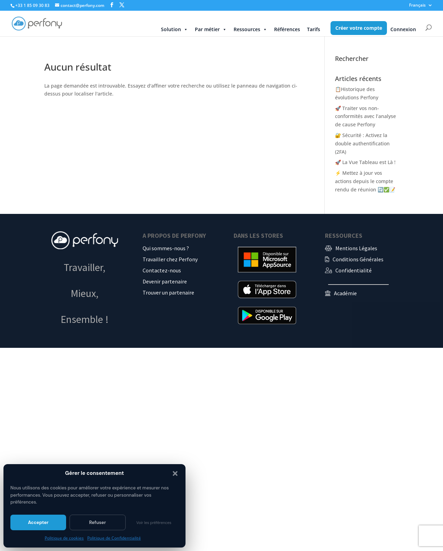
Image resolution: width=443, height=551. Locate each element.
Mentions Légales (356, 248)
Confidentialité (353, 270)
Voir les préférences (153, 522)
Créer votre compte (358, 28)
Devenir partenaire (165, 281)
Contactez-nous (162, 270)
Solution (174, 29)
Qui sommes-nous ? (166, 248)
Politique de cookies (64, 538)
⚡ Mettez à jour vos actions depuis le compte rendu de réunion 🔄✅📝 (365, 181)
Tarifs (313, 29)
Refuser (97, 522)
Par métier (211, 29)
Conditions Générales (358, 259)
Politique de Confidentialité (114, 538)
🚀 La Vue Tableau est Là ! (365, 162)
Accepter (38, 522)
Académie (345, 293)
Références (287, 29)
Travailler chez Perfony (170, 259)
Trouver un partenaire (168, 292)
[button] (175, 473)
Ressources (250, 29)
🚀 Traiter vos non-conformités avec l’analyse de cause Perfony (365, 116)
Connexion (403, 29)
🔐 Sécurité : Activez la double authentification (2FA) (362, 143)
